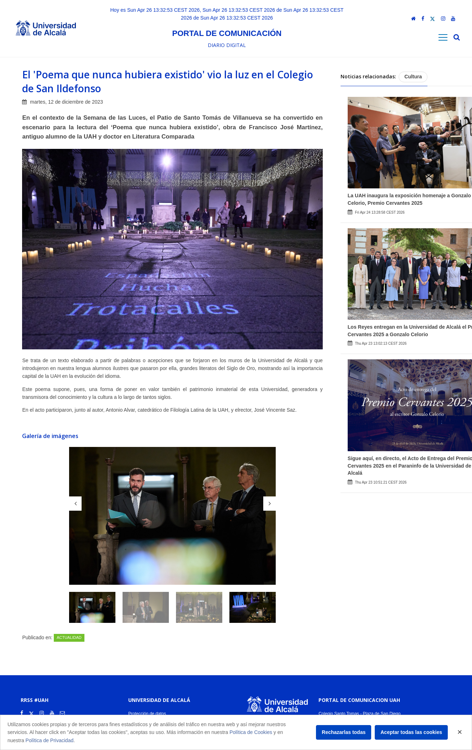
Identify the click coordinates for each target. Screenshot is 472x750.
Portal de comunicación (226, 33)
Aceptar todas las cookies (411, 732)
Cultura (413, 76)
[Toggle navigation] (443, 37)
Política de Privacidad (50, 740)
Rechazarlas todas (343, 732)
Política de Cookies (250, 732)
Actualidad (69, 637)
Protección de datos (147, 713)
